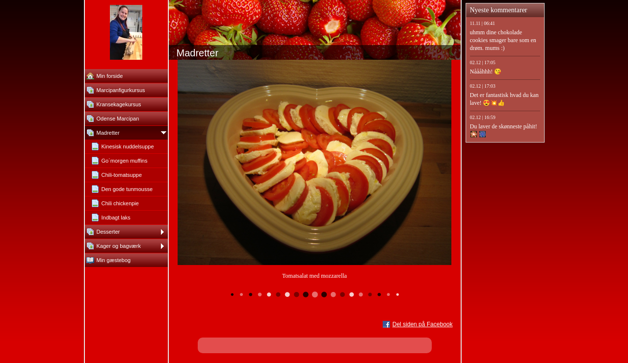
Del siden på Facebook (422, 324)
